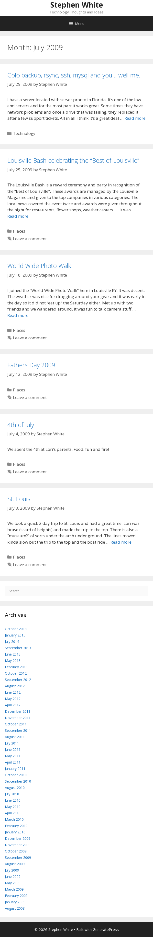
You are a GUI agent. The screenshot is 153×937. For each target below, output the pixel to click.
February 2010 (16, 825)
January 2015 (15, 635)
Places (19, 231)
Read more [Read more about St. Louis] (120, 542)
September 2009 (18, 857)
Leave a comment (30, 238)
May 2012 (13, 698)
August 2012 (15, 686)
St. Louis (18, 499)
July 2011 (12, 743)
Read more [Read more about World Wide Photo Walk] (17, 315)
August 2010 (15, 787)
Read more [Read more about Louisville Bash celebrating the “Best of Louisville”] (17, 216)
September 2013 (18, 648)
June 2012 (13, 692)
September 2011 (18, 730)
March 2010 (14, 819)
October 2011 (16, 724)
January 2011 (15, 768)
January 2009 (15, 902)
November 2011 (18, 717)
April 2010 (13, 813)
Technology (24, 133)
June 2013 (13, 654)
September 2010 (18, 781)
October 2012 (16, 673)
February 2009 (16, 895)
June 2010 (13, 800)
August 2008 (15, 908)
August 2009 (15, 864)
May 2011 (13, 756)
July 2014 (12, 641)
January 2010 (15, 832)
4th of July (20, 424)
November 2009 (18, 844)
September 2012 (18, 679)
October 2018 (16, 628)
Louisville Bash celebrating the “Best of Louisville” (73, 160)
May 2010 (13, 806)
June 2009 (13, 876)
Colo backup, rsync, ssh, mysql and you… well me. (73, 75)
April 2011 (13, 762)
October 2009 (16, 851)
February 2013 (16, 667)
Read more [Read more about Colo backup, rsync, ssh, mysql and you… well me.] (134, 118)
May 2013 (13, 660)
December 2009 (17, 838)
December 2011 (17, 711)
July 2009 (12, 870)
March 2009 (14, 889)
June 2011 (13, 749)
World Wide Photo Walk (39, 265)
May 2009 (13, 883)
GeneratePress (106, 929)
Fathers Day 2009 (31, 365)
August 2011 (15, 736)
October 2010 (16, 775)
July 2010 (12, 794)
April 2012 (13, 705)
